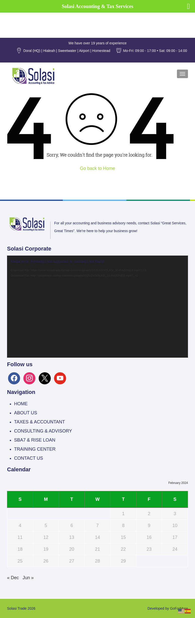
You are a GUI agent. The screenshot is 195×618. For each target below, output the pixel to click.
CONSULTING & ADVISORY (43, 431)
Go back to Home (97, 168)
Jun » (28, 577)
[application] (97, 307)
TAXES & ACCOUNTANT (39, 421)
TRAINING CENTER (35, 449)
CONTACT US (28, 458)
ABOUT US (25, 412)
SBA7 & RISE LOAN (34, 440)
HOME (21, 403)
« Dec (13, 577)
